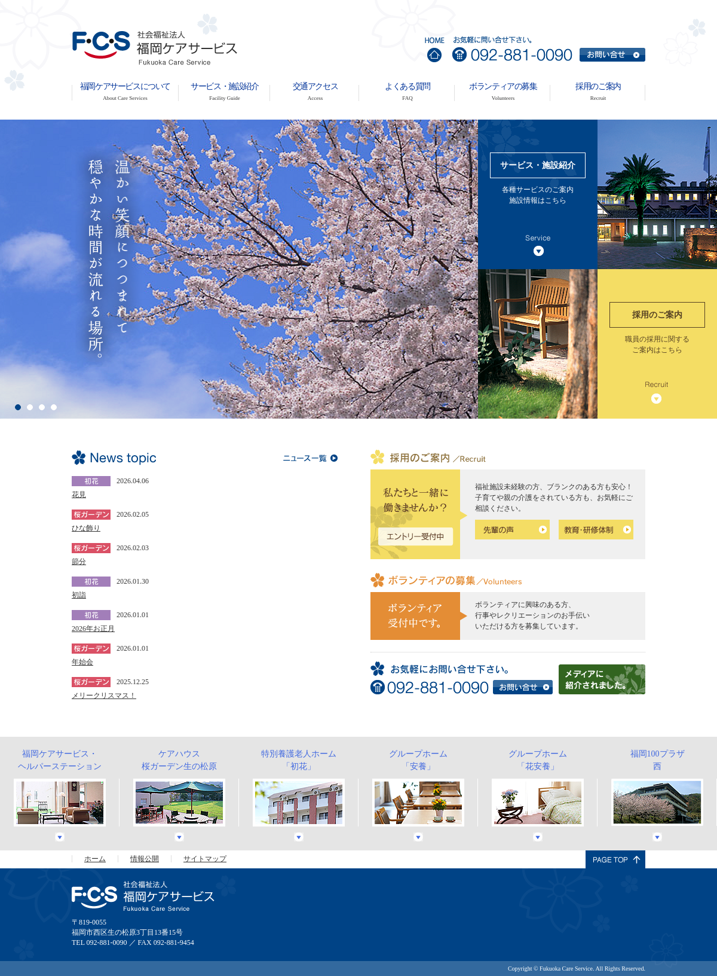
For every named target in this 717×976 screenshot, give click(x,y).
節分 (79, 561)
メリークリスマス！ (104, 695)
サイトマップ (204, 859)
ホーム (95, 859)
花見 (79, 494)
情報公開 (144, 859)
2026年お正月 (93, 628)
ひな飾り (86, 528)
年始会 (82, 662)
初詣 (79, 595)
